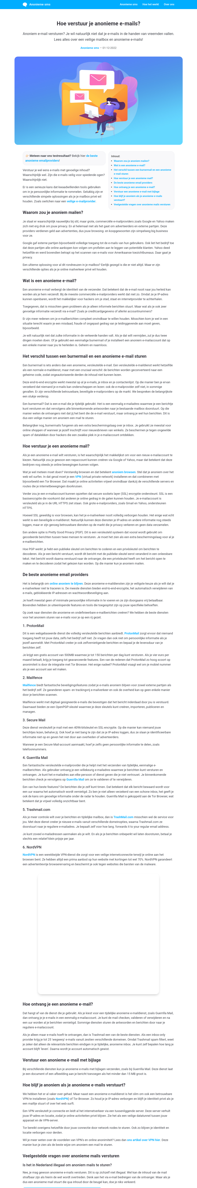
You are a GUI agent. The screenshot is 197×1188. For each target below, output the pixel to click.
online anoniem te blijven (66, 583)
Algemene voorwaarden (82, 1175)
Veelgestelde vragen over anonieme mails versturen (142, 204)
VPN (78, 476)
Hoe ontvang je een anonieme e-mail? (134, 187)
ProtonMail (131, 633)
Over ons (169, 4)
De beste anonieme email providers (133, 182)
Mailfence (29, 685)
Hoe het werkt (150, 4)
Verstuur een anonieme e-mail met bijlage (137, 191)
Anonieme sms (36, 4)
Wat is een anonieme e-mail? (129, 165)
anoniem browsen (124, 472)
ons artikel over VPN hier (143, 1072)
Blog (125, 1175)
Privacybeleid (103, 1175)
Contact (117, 1175)
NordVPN (29, 854)
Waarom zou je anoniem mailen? (131, 160)
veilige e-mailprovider (81, 201)
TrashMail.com (124, 817)
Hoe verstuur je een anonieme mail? (133, 178)
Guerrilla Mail (75, 779)
